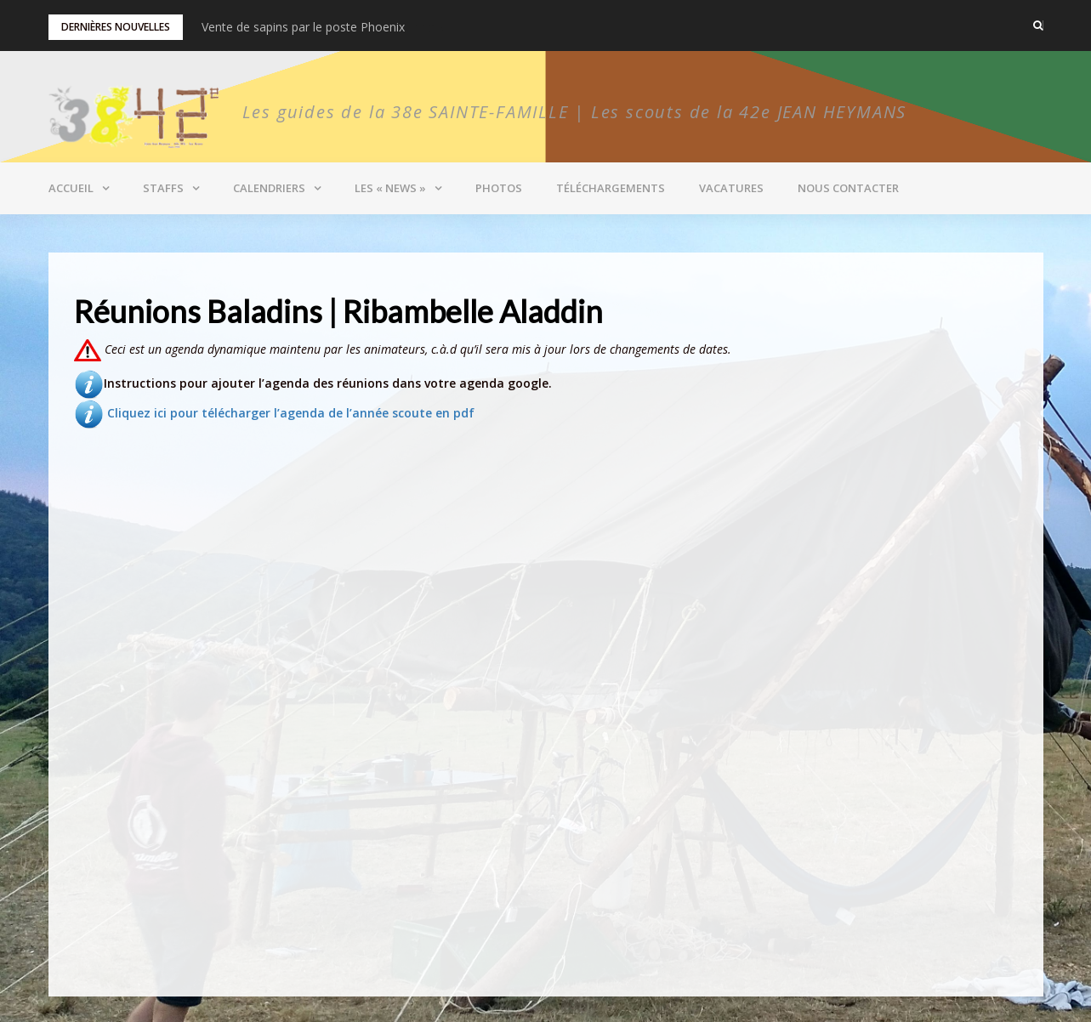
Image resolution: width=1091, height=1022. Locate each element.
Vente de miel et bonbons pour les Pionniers (323, 27)
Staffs (163, 188)
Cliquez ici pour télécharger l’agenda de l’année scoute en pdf (274, 413)
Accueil (71, 188)
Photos (498, 188)
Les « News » (390, 188)
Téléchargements (610, 188)
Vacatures (731, 188)
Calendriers (269, 188)
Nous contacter (848, 188)
